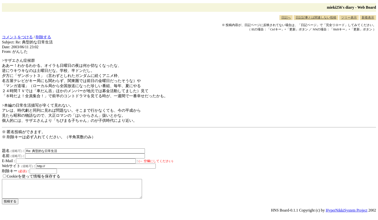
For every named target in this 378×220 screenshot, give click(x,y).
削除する (43, 37)
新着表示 (368, 17)
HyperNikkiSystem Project (346, 214)
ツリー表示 (349, 17)
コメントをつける (17, 37)
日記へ (286, 17)
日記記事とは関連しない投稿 (316, 17)
